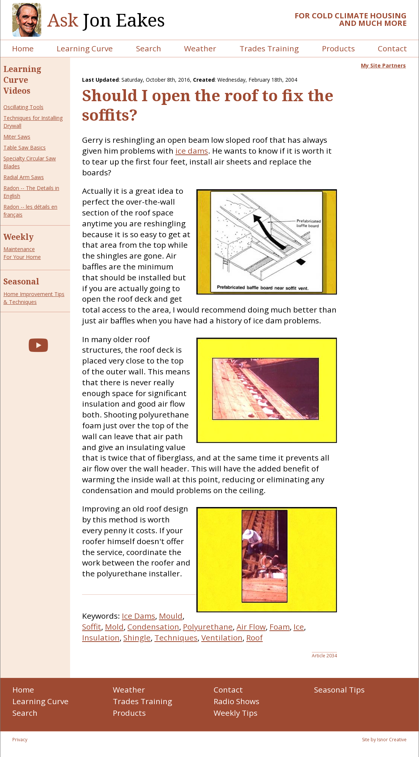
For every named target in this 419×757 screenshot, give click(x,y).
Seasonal (21, 281)
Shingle (137, 637)
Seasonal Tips (339, 689)
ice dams (191, 150)
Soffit (91, 626)
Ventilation (221, 637)
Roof (254, 637)
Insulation (101, 637)
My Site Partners (383, 65)
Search (148, 48)
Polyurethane (208, 626)
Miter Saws (16, 136)
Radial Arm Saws (23, 177)
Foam (279, 626)
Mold (114, 626)
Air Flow (251, 626)
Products (338, 48)
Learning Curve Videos (22, 80)
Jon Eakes (106, 20)
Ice (298, 626)
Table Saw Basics (24, 147)
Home (23, 48)
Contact (392, 48)
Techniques (176, 637)
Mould (171, 615)
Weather (200, 48)
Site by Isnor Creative (384, 739)
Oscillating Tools (23, 107)
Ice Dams (138, 615)
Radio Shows (236, 701)
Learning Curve (85, 48)
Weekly (18, 237)
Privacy (19, 739)
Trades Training (269, 48)
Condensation (153, 626)
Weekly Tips (235, 713)
